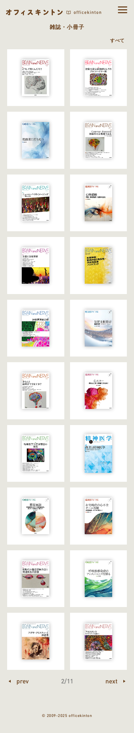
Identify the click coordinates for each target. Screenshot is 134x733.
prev (22, 681)
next (111, 681)
